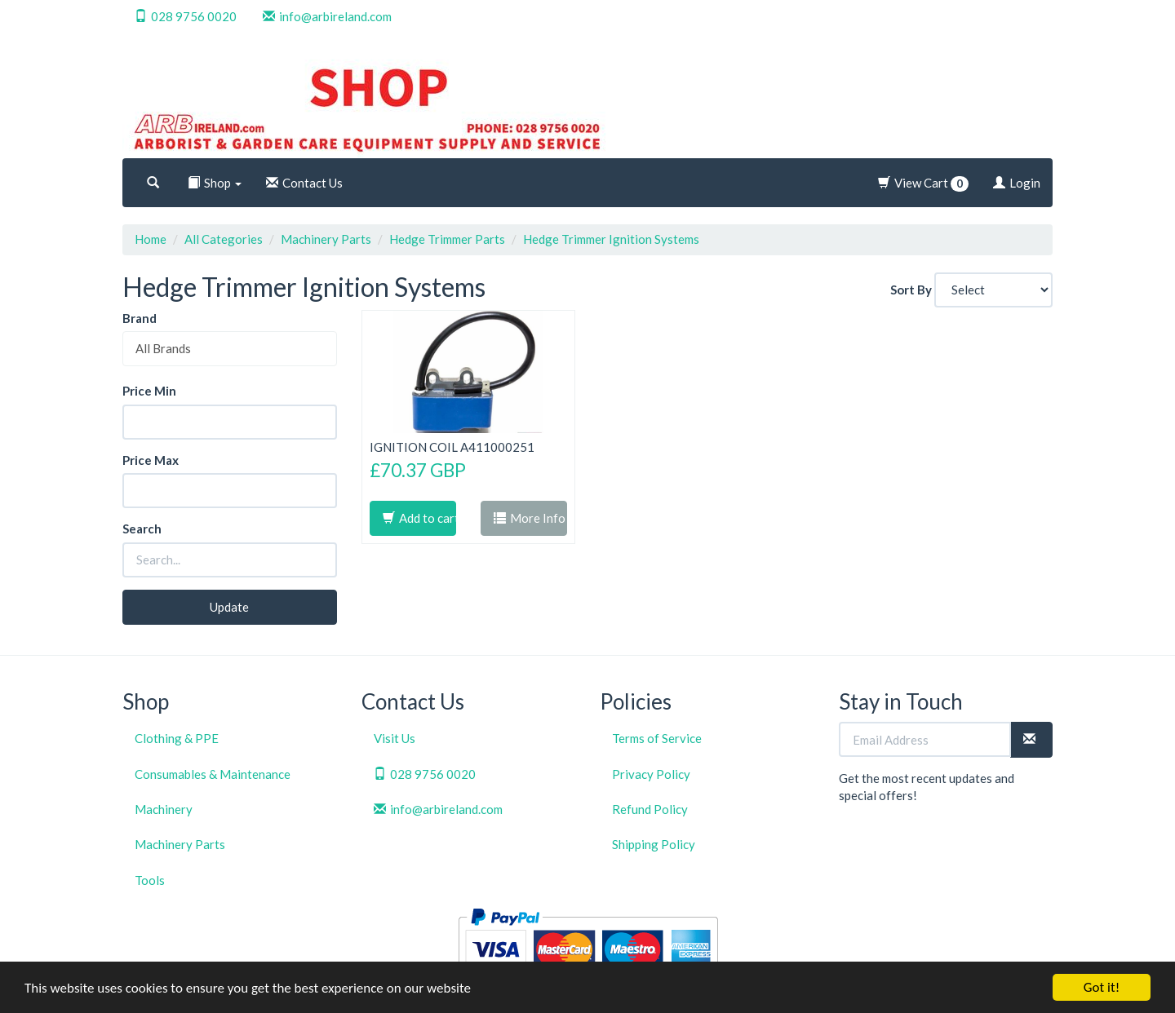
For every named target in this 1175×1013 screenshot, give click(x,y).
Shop (215, 182)
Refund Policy (650, 809)
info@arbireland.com (327, 16)
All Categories (223, 239)
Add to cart (419, 518)
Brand (139, 318)
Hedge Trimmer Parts (447, 239)
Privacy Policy (651, 774)
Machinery (164, 809)
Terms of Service (657, 738)
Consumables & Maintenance (212, 774)
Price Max (150, 460)
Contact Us (304, 182)
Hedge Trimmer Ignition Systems (611, 239)
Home (150, 239)
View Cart (923, 183)
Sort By (911, 289)
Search (142, 528)
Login (1016, 182)
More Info (529, 518)
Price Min (149, 390)
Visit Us (394, 738)
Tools (150, 880)
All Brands (163, 348)
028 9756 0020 (186, 16)
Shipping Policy (653, 844)
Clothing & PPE (177, 738)
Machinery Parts (326, 239)
